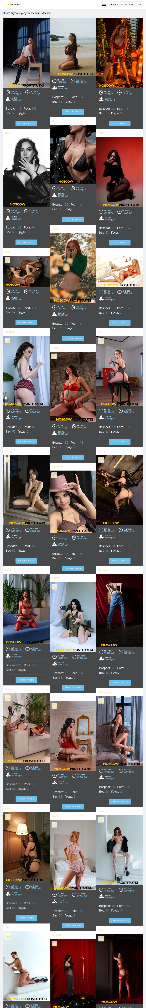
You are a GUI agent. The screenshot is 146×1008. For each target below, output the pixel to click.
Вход (139, 4)
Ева (54, 998)
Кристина (13, 996)
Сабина (55, 286)
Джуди (100, 996)
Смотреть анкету (73, 112)
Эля (100, 286)
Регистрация (127, 4)
